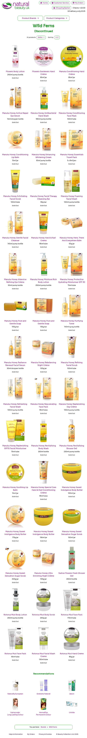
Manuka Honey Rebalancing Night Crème (43, 363)
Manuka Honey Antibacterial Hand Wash (43, 114)
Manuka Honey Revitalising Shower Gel (71, 447)
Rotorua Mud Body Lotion (15, 615)
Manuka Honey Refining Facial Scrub (71, 363)
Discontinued (43, 31)
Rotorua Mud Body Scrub (43, 615)
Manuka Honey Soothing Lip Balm (15, 488)
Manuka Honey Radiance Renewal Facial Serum (15, 363)
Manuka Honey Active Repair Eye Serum (15, 114)
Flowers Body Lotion (15, 71)
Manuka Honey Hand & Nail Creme (43, 239)
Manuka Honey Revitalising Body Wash (43, 447)
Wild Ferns (43, 26)
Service (60, 3)
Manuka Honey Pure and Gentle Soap (15, 322)
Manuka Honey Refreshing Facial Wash (15, 405)
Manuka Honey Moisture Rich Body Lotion (43, 280)
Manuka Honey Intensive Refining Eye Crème (15, 280)
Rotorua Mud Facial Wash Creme (43, 655)
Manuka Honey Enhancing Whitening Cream (43, 156)
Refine (41, 37)
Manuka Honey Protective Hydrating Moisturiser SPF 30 (71, 280)
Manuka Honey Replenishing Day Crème (72, 405)
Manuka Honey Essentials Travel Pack (71, 156)
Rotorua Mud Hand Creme (72, 653)
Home (44, 3)
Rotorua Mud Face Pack (71, 615)
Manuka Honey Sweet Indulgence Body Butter (72, 488)
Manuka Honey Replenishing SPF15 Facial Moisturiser (15, 447)
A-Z (57, 37)
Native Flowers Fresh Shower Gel (71, 574)
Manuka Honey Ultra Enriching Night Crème (43, 574)
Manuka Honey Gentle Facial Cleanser (15, 239)
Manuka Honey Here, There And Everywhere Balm (72, 239)
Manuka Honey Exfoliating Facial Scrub (15, 197)
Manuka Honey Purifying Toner (72, 322)
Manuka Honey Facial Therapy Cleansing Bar (43, 197)
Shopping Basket (61, 8)
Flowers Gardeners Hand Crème (43, 72)
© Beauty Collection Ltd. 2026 (67, 734)
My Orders (78, 3)
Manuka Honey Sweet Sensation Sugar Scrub (71, 532)
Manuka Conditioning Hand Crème (71, 72)
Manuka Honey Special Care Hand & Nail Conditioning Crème (43, 490)
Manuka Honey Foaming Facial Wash (72, 197)
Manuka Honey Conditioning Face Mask (72, 114)
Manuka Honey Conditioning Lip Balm (15, 156)
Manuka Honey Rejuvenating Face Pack (43, 405)
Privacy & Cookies (45, 734)
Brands (30, 18)
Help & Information (16, 734)
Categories (56, 18)
